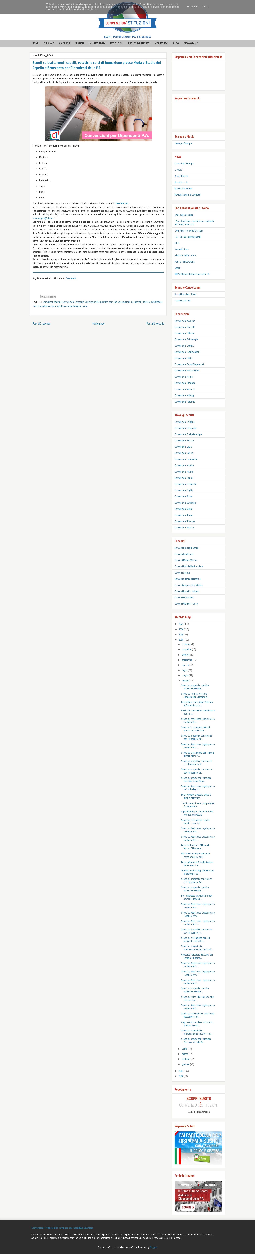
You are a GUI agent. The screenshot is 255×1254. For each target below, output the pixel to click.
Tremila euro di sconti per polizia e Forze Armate (197, 804)
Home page (98, 323)
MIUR (177, 243)
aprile (185, 1048)
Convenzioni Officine (184, 333)
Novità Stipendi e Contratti (188, 194)
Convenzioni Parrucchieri (96, 301)
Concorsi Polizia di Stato (186, 547)
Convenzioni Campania (73, 301)
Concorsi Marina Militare (186, 560)
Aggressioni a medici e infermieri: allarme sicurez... (197, 1023)
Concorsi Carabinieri (184, 554)
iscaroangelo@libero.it (44, 218)
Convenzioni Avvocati (185, 320)
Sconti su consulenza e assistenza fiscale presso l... (197, 1015)
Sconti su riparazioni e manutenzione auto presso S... (197, 1032)
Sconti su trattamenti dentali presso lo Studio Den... (195, 729)
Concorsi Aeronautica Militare (189, 585)
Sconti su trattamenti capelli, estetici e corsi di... (195, 821)
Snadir (177, 267)
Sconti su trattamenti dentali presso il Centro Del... (195, 939)
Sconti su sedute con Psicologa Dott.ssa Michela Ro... (196, 1040)
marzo (185, 1053)
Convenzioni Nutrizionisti (187, 351)
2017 (181, 1070)
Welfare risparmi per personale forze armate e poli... (195, 855)
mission (79, 43)
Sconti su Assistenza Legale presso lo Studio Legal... (198, 787)
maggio (186, 680)
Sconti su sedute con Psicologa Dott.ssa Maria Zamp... (196, 779)
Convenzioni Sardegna (185, 502)
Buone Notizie (181, 176)
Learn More (193, 7)
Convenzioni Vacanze (185, 389)
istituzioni (116, 43)
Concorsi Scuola (182, 572)
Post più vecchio (155, 323)
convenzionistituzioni (119, 301)
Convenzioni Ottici (183, 358)
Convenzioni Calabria (185, 421)
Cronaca (178, 169)
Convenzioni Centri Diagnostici (189, 364)
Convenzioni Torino (184, 515)
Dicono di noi (191, 43)
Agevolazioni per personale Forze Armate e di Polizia (197, 813)
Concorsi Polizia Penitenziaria (189, 566)
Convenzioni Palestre (185, 401)
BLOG (176, 43)
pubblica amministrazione (69, 306)
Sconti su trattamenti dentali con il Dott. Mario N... (197, 754)
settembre (187, 659)
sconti (85, 306)
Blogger (153, 1247)
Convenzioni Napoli (184, 477)
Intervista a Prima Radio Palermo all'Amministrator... (197, 703)
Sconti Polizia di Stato (185, 294)
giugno (185, 675)
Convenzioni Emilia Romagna (188, 434)
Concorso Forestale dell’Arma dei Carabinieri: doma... (197, 956)
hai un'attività (97, 43)
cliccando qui (121, 203)
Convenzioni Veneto (184, 527)
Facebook (71, 278)
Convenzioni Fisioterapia (186, 339)
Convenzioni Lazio (183, 446)
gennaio (186, 1064)
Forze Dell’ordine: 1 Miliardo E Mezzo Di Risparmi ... (195, 846)
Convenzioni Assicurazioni (187, 370)
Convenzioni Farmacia (185, 382)
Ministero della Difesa (152, 301)
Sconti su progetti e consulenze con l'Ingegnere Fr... (196, 931)
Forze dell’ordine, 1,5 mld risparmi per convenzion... (197, 863)
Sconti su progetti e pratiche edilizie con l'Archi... (195, 686)
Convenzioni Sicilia (183, 508)
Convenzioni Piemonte (185, 484)
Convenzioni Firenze (184, 440)
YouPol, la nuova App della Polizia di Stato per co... (197, 872)
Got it (205, 7)
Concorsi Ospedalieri (184, 597)
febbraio (186, 1059)
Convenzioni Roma (183, 496)
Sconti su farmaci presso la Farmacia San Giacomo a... (195, 695)
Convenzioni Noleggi (184, 395)
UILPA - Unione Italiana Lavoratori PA (192, 274)
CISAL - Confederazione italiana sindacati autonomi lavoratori (194, 222)
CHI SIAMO (48, 43)
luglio (185, 670)
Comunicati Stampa (52, 301)
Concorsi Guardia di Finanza (188, 578)
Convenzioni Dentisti (185, 327)
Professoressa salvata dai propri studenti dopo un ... (196, 897)
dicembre (186, 644)
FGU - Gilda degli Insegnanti (188, 236)
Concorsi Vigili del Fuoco (186, 603)
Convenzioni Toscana (185, 521)
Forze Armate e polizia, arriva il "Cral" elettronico (196, 796)
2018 (181, 639)
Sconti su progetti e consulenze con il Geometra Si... (196, 762)
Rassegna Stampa (183, 143)
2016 (181, 1076)
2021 (181, 623)
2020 (181, 629)
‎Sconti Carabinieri (183, 300)
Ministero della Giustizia (44, 306)
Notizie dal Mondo (183, 188)
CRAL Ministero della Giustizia (189, 230)
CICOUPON (64, 43)
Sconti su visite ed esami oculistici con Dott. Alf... (197, 998)
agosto (185, 665)
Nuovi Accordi (181, 182)
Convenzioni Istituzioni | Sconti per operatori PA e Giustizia (62, 1227)
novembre (187, 649)
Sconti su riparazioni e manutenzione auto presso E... (197, 947)
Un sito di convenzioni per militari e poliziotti (198, 712)
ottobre (186, 654)
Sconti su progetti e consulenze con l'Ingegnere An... (196, 737)
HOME (35, 43)
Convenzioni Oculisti (184, 345)
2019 (181, 634)
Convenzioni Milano (184, 471)
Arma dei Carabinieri (184, 214)
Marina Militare (182, 249)
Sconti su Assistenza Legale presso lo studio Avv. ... (198, 720)
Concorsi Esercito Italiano (187, 591)
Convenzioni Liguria (184, 452)
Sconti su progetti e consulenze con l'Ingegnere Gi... (196, 771)
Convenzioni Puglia (184, 490)
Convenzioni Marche (184, 465)
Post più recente (41, 323)
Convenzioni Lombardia (186, 459)
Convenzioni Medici (184, 376)
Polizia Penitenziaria (185, 261)
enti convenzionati (139, 43)
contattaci (161, 43)
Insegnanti (136, 301)
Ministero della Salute (185, 255)
